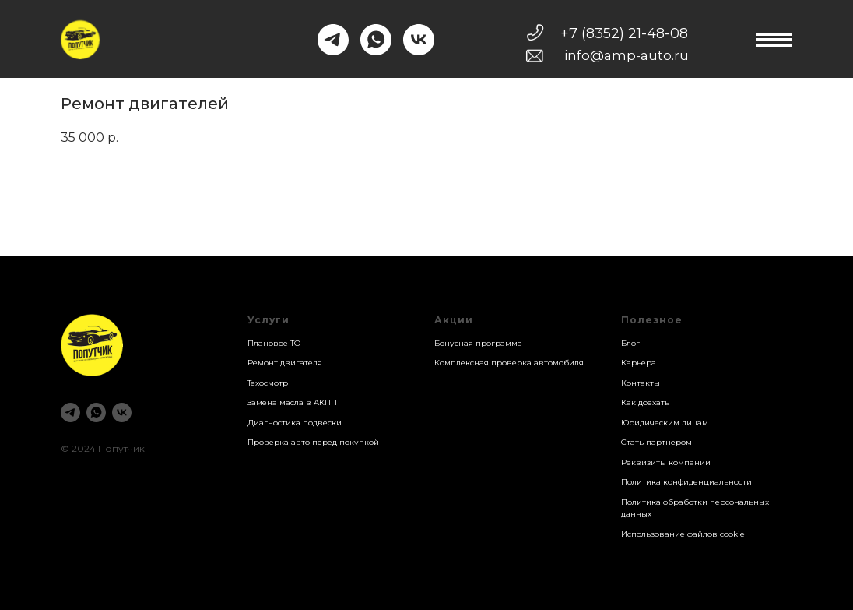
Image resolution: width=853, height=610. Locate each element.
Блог (630, 343)
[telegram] (70, 412)
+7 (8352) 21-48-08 (624, 33)
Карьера (638, 363)
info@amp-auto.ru (626, 55)
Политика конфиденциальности (686, 482)
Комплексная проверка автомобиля (509, 363)
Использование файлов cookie (683, 534)
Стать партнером (656, 442)
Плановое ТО (273, 343)
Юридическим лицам (664, 423)
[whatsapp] (96, 412)
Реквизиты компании (666, 462)
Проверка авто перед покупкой (313, 442)
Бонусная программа (478, 343)
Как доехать (645, 402)
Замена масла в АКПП (292, 402)
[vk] (122, 412)
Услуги (268, 320)
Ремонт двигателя (284, 363)
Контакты (640, 383)
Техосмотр (267, 383)
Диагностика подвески (294, 423)
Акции (453, 320)
